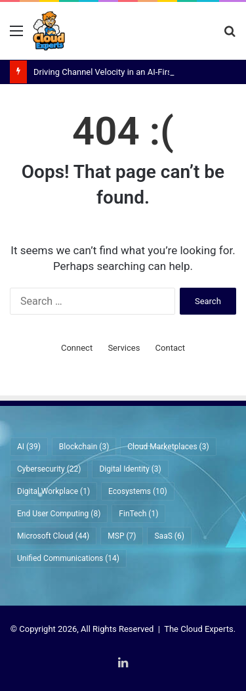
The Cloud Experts (199, 629)
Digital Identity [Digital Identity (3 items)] (130, 469)
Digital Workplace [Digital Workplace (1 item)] (53, 491)
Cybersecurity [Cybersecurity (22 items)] (49, 469)
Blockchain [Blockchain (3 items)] (84, 446)
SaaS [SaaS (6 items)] (169, 536)
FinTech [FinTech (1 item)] (138, 513)
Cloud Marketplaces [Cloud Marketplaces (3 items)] (168, 446)
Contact (170, 348)
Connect (76, 348)
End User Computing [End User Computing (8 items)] (58, 513)
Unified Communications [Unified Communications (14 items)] (68, 558)
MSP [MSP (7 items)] (122, 536)
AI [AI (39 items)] (29, 446)
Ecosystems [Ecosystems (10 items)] (137, 491)
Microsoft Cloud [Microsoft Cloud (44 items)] (53, 536)
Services (124, 348)
